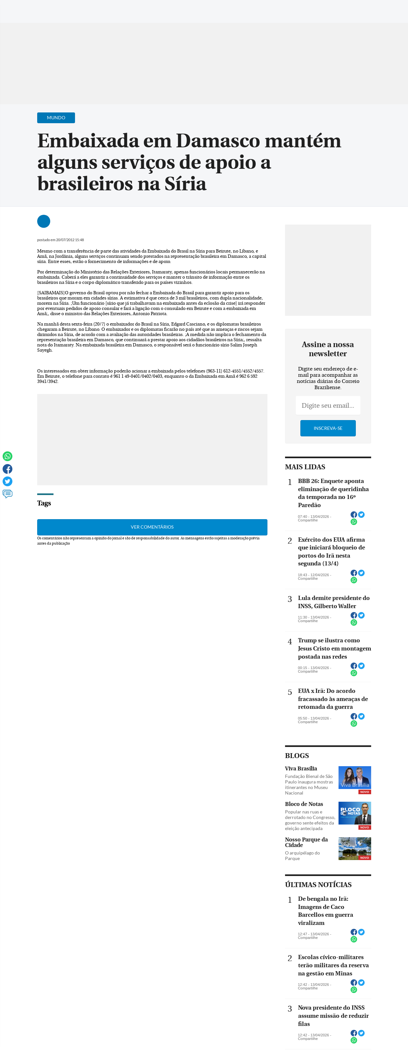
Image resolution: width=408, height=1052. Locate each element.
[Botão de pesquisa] (36, 8)
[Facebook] (361, 11)
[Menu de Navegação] (17, 8)
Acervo (162, 9)
